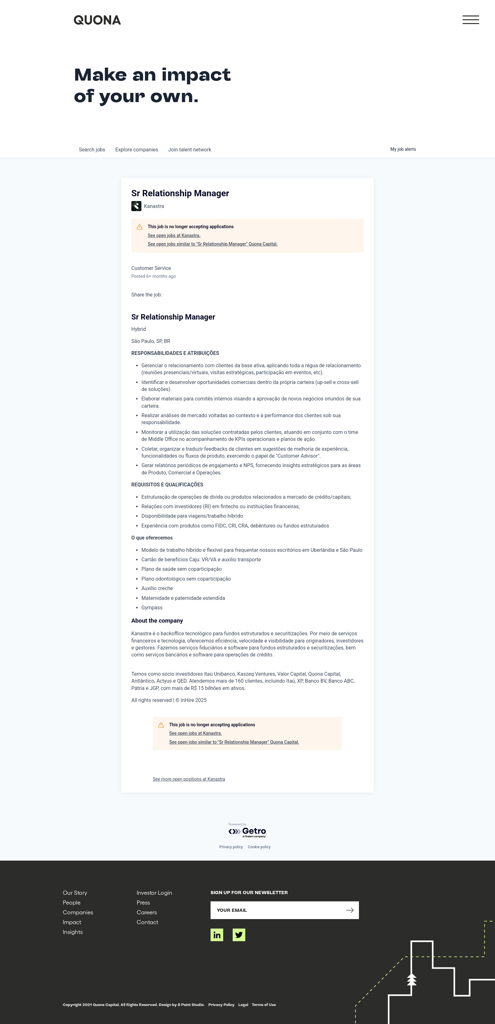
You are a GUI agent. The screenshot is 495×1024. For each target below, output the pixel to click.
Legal (243, 1005)
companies (136, 150)
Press (143, 902)
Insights (73, 931)
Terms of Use (264, 1005)
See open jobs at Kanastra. (174, 235)
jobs (92, 150)
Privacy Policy (221, 1005)
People (72, 902)
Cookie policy (259, 847)
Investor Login (154, 892)
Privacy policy (231, 847)
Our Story (75, 892)
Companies (78, 912)
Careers (147, 912)
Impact (72, 921)
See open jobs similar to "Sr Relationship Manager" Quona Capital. (213, 244)
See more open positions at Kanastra (189, 779)
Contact (147, 921)
